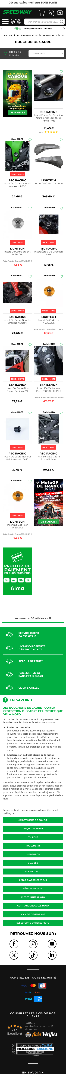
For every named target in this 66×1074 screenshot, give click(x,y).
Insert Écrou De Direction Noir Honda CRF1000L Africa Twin (48, 118)
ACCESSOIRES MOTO (27, 35)
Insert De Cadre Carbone (48, 183)
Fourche (33, 837)
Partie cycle (50, 35)
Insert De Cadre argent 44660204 (17, 253)
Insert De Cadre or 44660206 (48, 321)
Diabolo (33, 863)
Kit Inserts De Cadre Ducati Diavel (48, 458)
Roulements (33, 846)
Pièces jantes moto (33, 897)
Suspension (33, 854)
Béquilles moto (33, 828)
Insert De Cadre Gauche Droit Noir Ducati (17, 321)
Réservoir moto (33, 888)
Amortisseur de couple (33, 820)
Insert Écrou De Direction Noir (48, 253)
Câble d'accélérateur (33, 880)
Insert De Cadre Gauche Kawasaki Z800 (17, 185)
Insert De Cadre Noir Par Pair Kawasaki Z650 (17, 458)
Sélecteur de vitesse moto (33, 923)
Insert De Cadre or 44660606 (17, 526)
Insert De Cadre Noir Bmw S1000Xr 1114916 (48, 389)
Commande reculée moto (33, 906)
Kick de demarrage (33, 914)
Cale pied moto (33, 871)
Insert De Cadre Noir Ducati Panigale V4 (17, 389)
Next (65, 4)
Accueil (8, 35)
